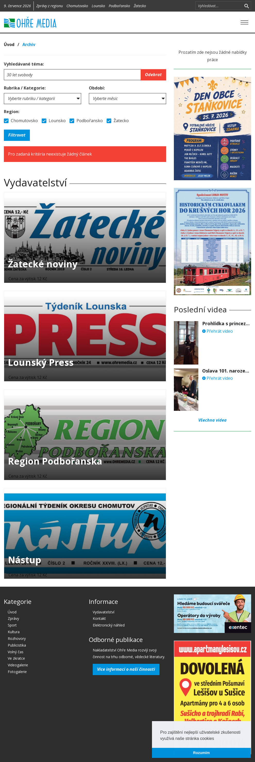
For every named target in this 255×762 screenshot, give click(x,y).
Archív (28, 44)
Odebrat (153, 74)
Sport (12, 625)
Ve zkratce (16, 658)
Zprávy (13, 618)
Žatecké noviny (43, 264)
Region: (11, 111)
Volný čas (15, 651)
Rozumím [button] (201, 753)
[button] (216, 739)
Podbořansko (119, 5)
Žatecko (140, 5)
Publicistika (17, 645)
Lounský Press (41, 362)
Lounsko (98, 5)
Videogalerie (18, 665)
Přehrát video (217, 331)
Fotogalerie (17, 671)
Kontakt (99, 618)
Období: (97, 88)
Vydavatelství (103, 612)
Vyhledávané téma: (24, 64)
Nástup (24, 560)
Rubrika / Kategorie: (25, 88)
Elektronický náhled (109, 625)
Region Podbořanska (55, 461)
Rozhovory (17, 638)
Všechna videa (212, 420)
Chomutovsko (77, 5)
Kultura (14, 631)
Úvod (9, 44)
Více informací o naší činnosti (126, 669)
